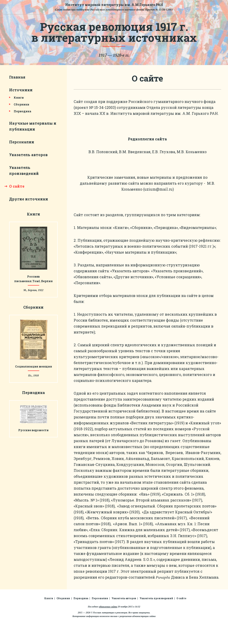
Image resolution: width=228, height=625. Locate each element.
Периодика (22, 111)
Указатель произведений (156, 598)
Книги (19, 97)
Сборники (21, 104)
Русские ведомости (33, 430)
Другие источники (28, 199)
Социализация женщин (33, 366)
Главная (17, 77)
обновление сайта (108, 606)
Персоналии (21, 141)
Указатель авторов (28, 154)
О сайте (16, 186)
